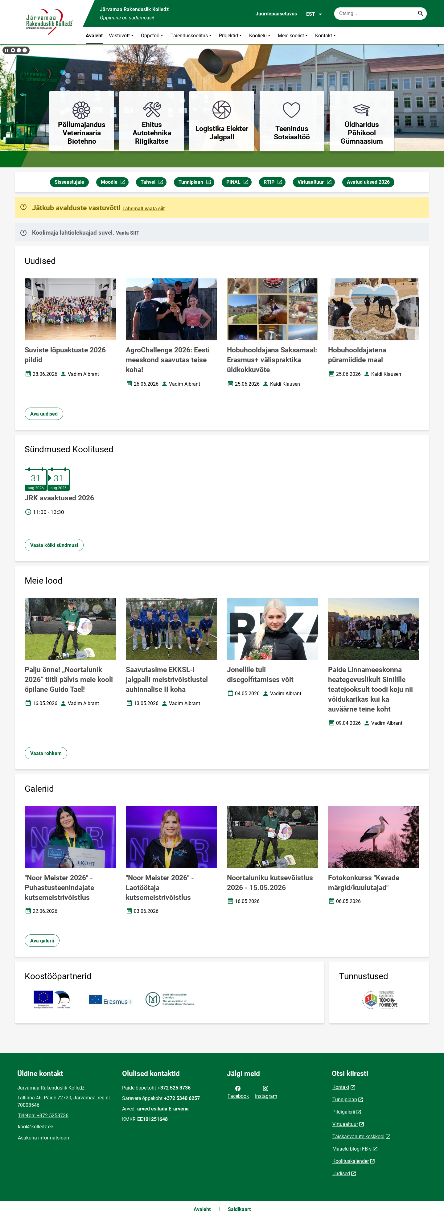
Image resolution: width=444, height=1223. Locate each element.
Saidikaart (239, 1209)
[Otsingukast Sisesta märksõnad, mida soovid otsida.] (380, 13)
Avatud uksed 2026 (368, 182)
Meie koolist (293, 36)
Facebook (238, 1091)
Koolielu (260, 36)
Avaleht (94, 36)
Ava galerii (42, 941)
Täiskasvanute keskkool (358, 1136)
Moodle (115, 183)
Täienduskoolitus (192, 36)
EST (314, 14)
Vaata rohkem (46, 753)
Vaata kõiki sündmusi (54, 545)
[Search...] (420, 13)
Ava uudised (44, 414)
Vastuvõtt (122, 36)
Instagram (266, 1091)
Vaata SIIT (127, 233)
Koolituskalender (350, 1161)
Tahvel (153, 183)
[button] (13, 50)
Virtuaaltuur (316, 183)
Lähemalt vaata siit (143, 208)
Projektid (231, 36)
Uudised (341, 1173)
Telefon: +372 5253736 (43, 1115)
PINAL (239, 183)
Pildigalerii (343, 1112)
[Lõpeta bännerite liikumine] (6, 50)
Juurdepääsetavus (276, 14)
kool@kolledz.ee (35, 1127)
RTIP (274, 183)
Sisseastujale (69, 182)
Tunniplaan (196, 183)
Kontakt (326, 36)
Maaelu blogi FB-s (352, 1149)
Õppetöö (152, 36)
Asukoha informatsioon (43, 1138)
